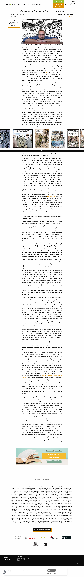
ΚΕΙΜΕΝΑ (24, 4)
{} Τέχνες (13, 16)
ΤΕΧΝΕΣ (28, 4)
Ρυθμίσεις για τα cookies (51, 573)
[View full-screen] (82, 130)
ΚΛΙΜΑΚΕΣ (19, 4)
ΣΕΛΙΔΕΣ (73, 1)
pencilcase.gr (76, 563)
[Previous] (2, 138)
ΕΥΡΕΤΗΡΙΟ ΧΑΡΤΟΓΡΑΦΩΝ (70, 4)
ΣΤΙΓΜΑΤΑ (14, 4)
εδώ (47, 72)
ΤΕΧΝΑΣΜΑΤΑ (38, 4)
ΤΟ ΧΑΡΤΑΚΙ (32, 4)
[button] (4, 572)
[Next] (82, 138)
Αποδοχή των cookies (51, 570)
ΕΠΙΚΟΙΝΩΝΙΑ (72, 3)
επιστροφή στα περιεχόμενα (42, 479)
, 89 (7, 557)
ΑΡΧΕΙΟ (74, 2)
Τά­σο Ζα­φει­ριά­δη (51, 196)
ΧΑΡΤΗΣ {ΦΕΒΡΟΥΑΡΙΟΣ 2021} (18, 14)
